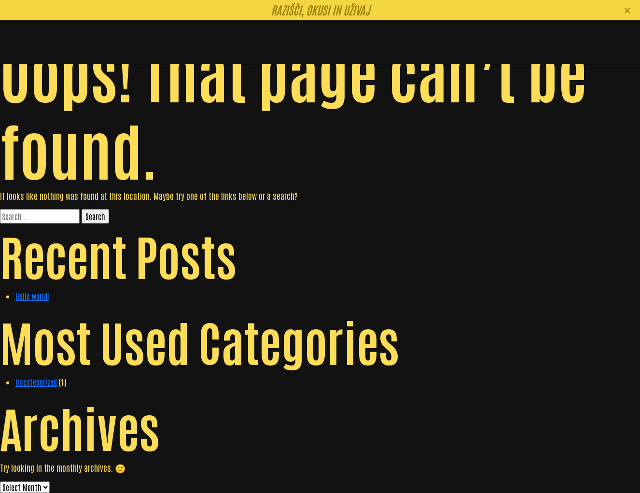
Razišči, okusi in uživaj (320, 9)
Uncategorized (36, 382)
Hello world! (32, 296)
